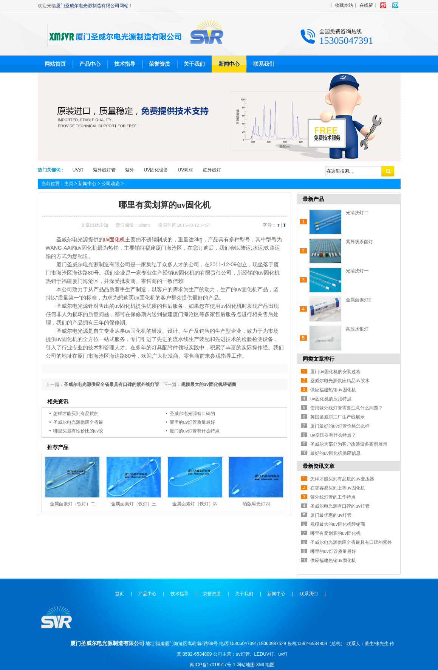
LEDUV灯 (264, 654)
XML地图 (265, 664)
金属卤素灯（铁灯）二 (72, 503)
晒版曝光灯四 (256, 503)
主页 (68, 183)
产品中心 (90, 64)
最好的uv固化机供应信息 (335, 453)
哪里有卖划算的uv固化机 (335, 533)
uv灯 (283, 654)
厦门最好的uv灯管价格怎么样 (340, 426)
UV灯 (78, 170)
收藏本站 (344, 5)
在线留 (366, 5)
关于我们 (194, 64)
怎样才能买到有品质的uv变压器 (342, 479)
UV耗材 (185, 170)
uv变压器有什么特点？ (333, 435)
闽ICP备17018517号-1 (212, 664)
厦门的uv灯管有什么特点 (195, 431)
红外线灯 (212, 170)
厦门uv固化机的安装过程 (335, 371)
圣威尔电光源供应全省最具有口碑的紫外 (351, 542)
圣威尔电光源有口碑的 (192, 413)
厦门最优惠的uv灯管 (330, 515)
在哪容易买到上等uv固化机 (337, 488)
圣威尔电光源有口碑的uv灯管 (340, 506)
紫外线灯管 (104, 170)
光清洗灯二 (357, 212)
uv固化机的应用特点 (330, 398)
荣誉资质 (159, 64)
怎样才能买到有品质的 (76, 413)
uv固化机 (114, 239)
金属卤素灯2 (358, 300)
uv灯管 (243, 654)
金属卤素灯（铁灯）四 (195, 503)
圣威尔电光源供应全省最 (78, 422)
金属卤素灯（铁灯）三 (133, 503)
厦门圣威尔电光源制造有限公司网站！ (94, 5)
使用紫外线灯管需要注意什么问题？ (346, 408)
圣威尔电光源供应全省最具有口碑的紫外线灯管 (111, 384)
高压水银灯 (357, 329)
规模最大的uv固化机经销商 (208, 384)
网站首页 (55, 64)
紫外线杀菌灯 (359, 241)
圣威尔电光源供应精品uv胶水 (340, 380)
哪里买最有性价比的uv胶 (78, 431)
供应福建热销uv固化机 (333, 389)
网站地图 (246, 664)
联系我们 (263, 64)
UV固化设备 (156, 170)
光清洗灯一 (357, 270)
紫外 (129, 170)
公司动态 (111, 183)
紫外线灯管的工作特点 (333, 497)
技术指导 (124, 64)
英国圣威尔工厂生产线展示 (337, 417)
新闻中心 (229, 64)
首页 (119, 593)
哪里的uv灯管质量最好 (192, 422)
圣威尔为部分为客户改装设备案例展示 (348, 444)
